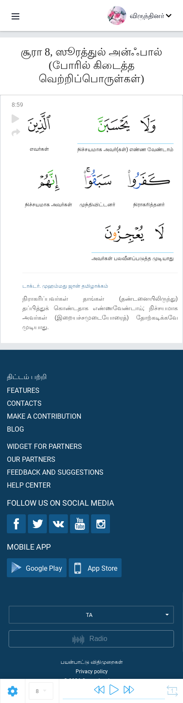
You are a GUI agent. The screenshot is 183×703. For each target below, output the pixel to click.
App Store (95, 568)
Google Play (36, 568)
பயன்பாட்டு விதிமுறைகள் (92, 661)
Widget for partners (44, 446)
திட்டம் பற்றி (27, 376)
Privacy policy (92, 671)
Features (23, 390)
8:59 (17, 104)
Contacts (24, 402)
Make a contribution (44, 415)
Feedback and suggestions (55, 471)
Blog (15, 428)
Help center (29, 484)
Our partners (31, 458)
